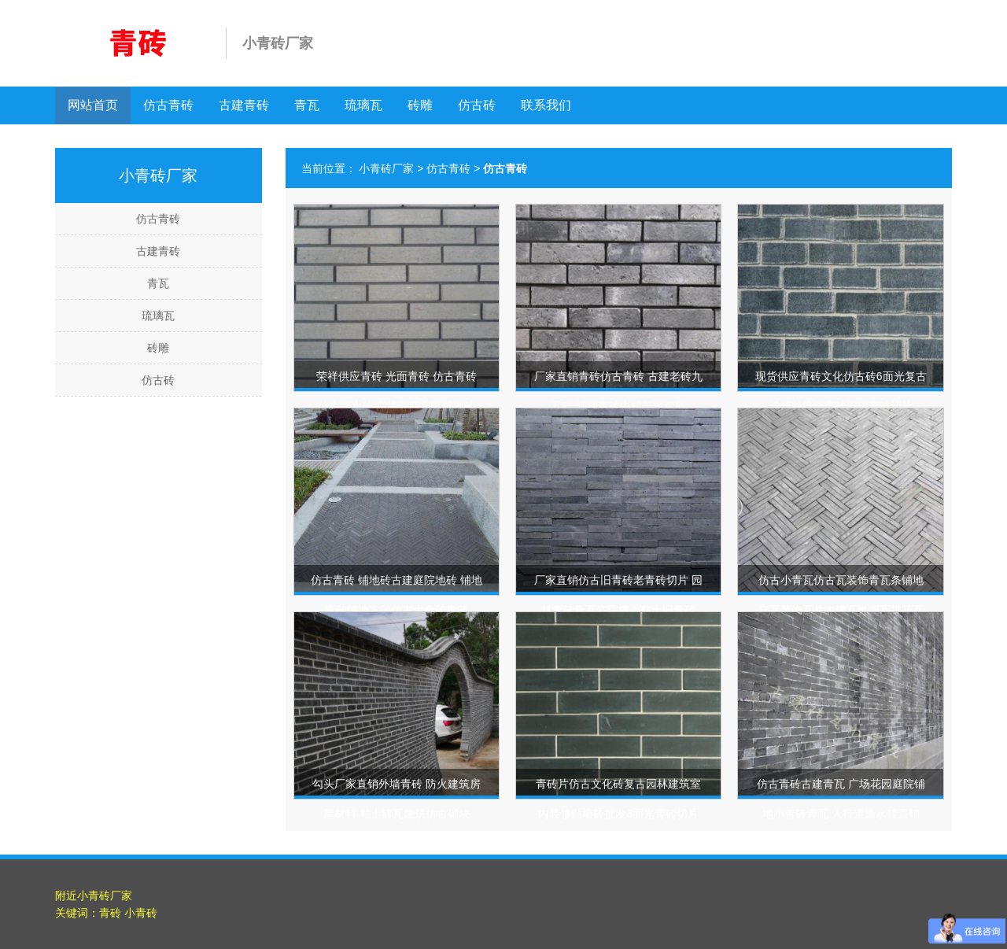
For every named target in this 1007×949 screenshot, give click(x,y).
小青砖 (140, 913)
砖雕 (420, 105)
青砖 (110, 913)
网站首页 (93, 105)
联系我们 (546, 105)
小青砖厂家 (386, 168)
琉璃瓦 (363, 105)
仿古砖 (477, 105)
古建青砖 (244, 105)
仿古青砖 (168, 105)
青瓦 (306, 105)
